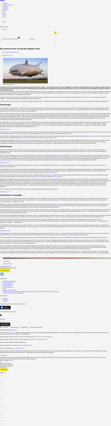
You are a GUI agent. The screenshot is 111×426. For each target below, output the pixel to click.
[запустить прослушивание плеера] (55, 35)
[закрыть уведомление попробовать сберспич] (1, 39)
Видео (4, 11)
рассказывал (37, 225)
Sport (4, 15)
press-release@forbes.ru (25, 345)
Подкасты (5, 9)
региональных (84, 91)
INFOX (6, 355)
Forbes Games (7, 5)
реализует (103, 183)
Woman (5, 13)
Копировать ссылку (6, 55)
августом (56, 176)
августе (38, 176)
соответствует (69, 234)
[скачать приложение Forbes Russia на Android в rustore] (5, 307)
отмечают (5, 115)
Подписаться (5, 270)
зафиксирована (49, 175)
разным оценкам (6, 132)
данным (93, 136)
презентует (20, 151)
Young (4, 16)
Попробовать (32, 39)
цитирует (24, 209)
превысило (59, 157)
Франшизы (6, 8)
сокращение (103, 141)
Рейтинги (5, 6)
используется (74, 115)
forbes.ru (15, 330)
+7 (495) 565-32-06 (19, 348)
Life (4, 12)
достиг (30, 216)
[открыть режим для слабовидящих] (55, 32)
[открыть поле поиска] (1, 25)
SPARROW (3, 355)
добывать (81, 151)
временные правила (104, 241)
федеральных (92, 91)
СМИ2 (1, 355)
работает (7, 215)
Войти (4, 21)
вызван (21, 140)
